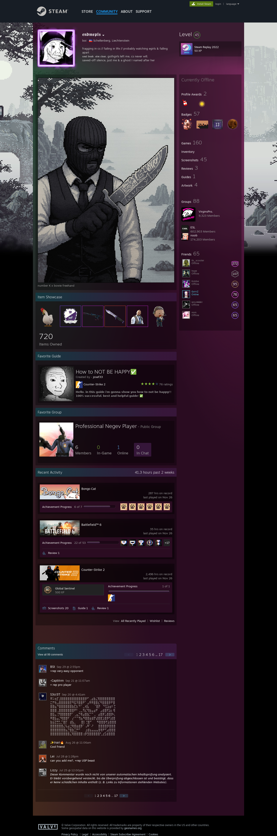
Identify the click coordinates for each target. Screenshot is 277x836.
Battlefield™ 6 (91, 524)
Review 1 (54, 553)
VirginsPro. (206, 211)
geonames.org (133, 828)
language (231, 3)
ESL (192, 227)
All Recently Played (133, 621)
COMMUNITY (107, 11)
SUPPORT (144, 11)
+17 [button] (167, 542)
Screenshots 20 (58, 608)
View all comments (50, 654)
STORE (87, 11)
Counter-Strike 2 (94, 384)
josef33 (98, 377)
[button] (210, 34)
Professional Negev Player (106, 426)
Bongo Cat (88, 489)
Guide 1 (83, 608)
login (218, 3)
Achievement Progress (57, 506)
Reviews (169, 621)
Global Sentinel (65, 588)
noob (193, 235)
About (127, 11)
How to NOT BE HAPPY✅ (106, 371)
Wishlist (155, 621)
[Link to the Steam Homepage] (56, 15)
